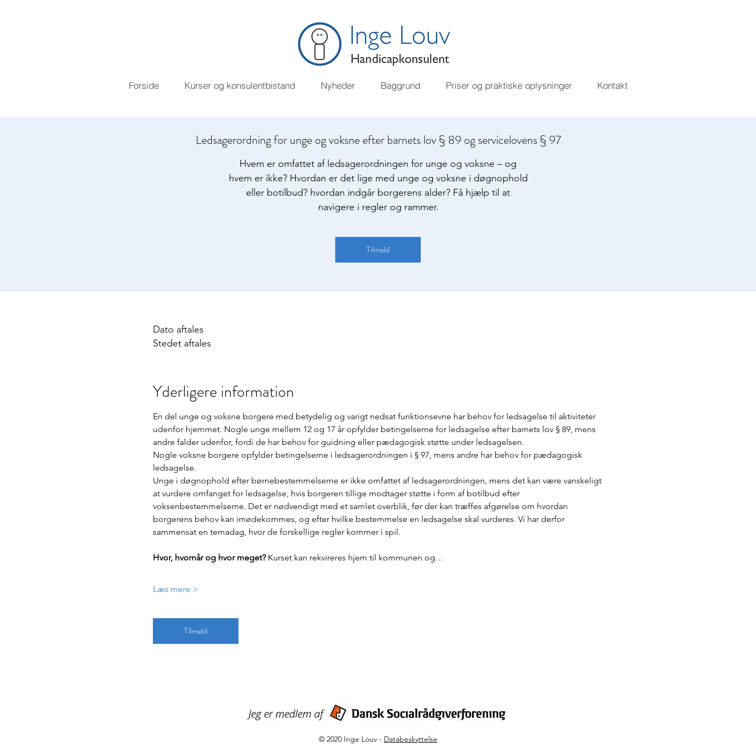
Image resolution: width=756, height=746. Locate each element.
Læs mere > (175, 589)
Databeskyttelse (410, 739)
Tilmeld (378, 249)
